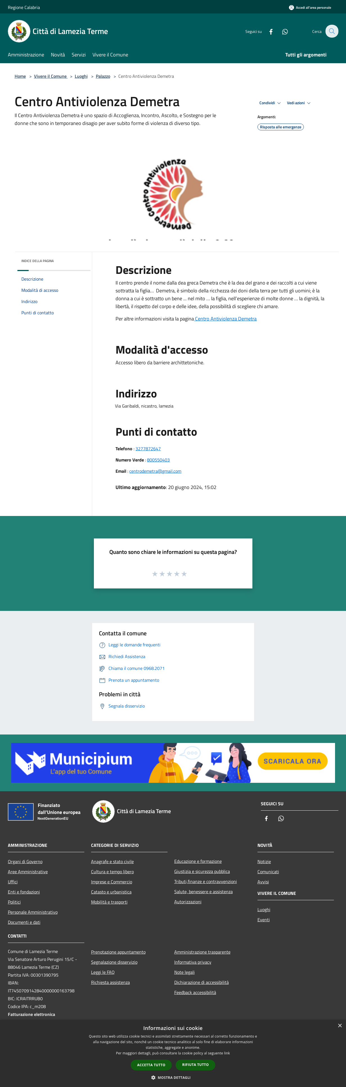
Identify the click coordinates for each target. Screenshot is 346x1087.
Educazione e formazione (198, 861)
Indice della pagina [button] (37, 260)
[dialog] (173, 1053)
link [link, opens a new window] (227, 1053)
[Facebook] (267, 31)
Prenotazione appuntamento (118, 952)
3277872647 (148, 448)
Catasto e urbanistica (111, 891)
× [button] (340, 1026)
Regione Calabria (24, 7)
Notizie (264, 861)
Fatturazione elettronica (31, 1014)
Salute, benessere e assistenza (203, 891)
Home (20, 76)
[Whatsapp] (281, 31)
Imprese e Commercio (111, 881)
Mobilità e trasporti (109, 902)
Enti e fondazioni (24, 891)
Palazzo (103, 76)
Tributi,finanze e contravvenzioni (205, 881)
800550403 (158, 459)
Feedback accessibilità (195, 992)
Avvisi (263, 881)
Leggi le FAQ (103, 972)
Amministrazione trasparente (202, 952)
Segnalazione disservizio (114, 962)
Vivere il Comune (51, 76)
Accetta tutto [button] (151, 1065)
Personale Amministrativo (33, 912)
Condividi (270, 103)
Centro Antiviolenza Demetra (225, 318)
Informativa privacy (192, 962)
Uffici (13, 881)
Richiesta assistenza (110, 982)
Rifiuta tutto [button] (195, 1064)
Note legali (184, 972)
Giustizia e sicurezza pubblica (202, 871)
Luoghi (81, 76)
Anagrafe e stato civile (112, 861)
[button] (173, 1077)
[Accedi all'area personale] (310, 7)
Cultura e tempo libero (112, 871)
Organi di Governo (25, 861)
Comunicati (268, 871)
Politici (14, 902)
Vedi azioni (299, 103)
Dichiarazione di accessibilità (201, 982)
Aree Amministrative (28, 871)
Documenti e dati (24, 922)
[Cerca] (331, 31)
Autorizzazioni (188, 901)
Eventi (263, 919)
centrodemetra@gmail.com (155, 471)
